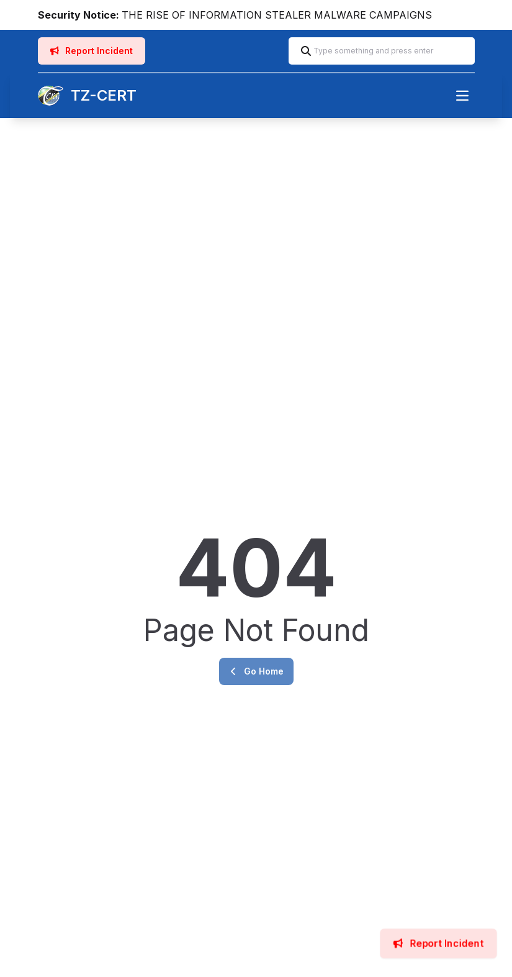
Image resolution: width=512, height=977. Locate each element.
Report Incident (91, 50)
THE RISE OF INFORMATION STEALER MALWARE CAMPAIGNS (277, 15)
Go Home (256, 671)
